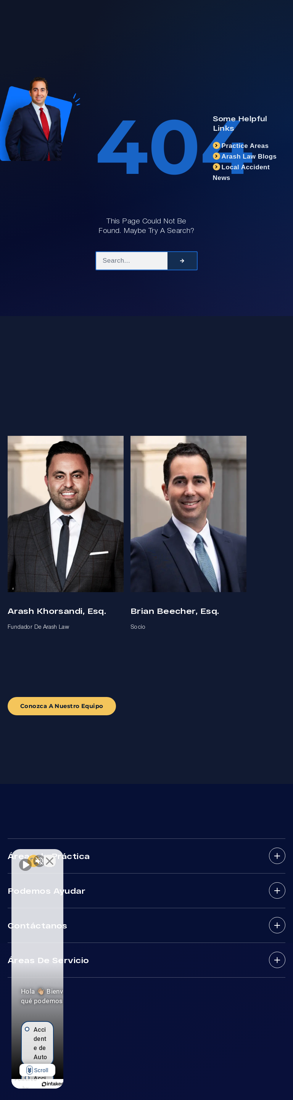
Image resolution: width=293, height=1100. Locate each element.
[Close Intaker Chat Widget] (135, 856)
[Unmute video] (25, 856)
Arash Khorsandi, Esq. (57, 610)
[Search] (182, 261)
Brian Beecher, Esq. (174, 610)
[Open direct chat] (119, 856)
